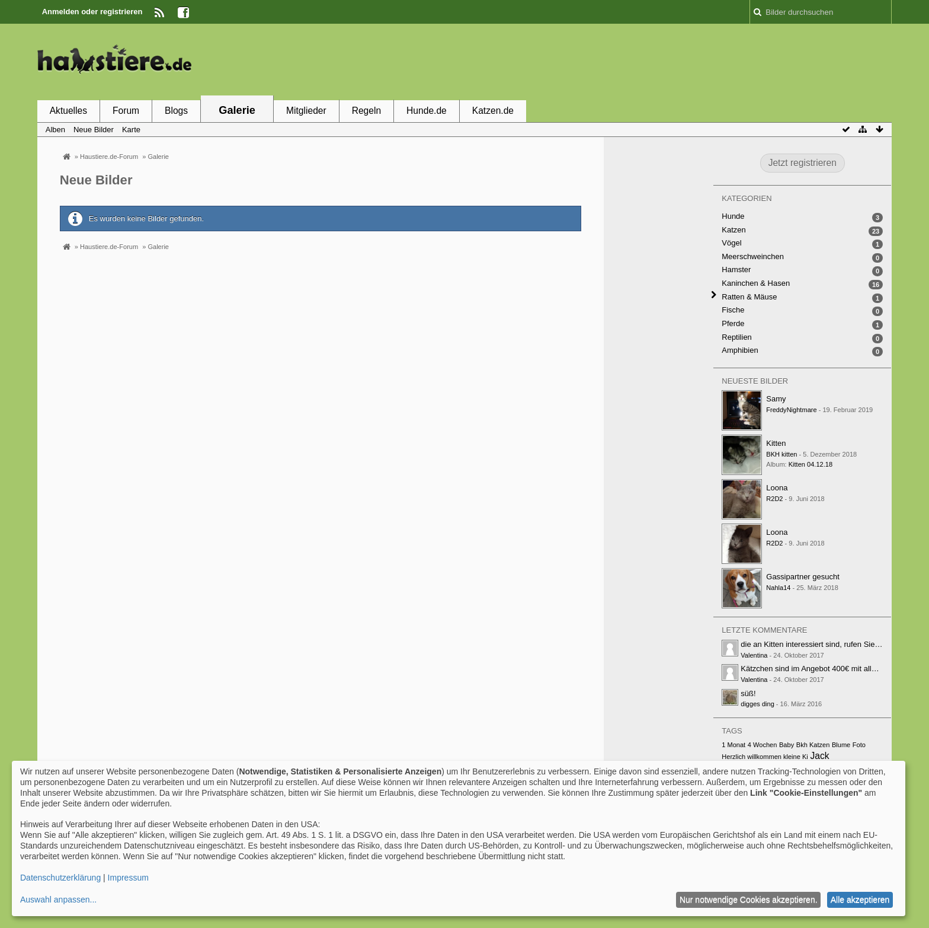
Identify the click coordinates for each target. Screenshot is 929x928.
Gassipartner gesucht (803, 576)
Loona (776, 487)
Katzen (733, 229)
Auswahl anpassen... (58, 899)
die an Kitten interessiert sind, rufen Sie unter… (821, 644)
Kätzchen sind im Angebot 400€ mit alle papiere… (826, 668)
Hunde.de (426, 111)
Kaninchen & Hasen (756, 283)
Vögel (731, 242)
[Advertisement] (676, 61)
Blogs (176, 111)
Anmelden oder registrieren (92, 11)
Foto (859, 744)
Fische (733, 309)
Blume (841, 744)
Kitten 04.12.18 (810, 464)
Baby (786, 744)
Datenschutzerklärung (60, 877)
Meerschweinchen (753, 256)
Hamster (736, 269)
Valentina (754, 655)
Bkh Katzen (813, 744)
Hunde (733, 216)
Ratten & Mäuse (749, 296)
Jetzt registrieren (802, 163)
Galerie (237, 110)
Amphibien (740, 350)
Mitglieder (306, 111)
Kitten (776, 443)
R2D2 (774, 498)
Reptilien (737, 337)
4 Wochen (762, 744)
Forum (126, 111)
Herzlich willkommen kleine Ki (765, 756)
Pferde (733, 323)
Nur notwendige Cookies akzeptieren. (749, 899)
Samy (776, 398)
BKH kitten (781, 454)
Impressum (128, 877)
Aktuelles (68, 111)
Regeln (366, 111)
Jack (819, 756)
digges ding (757, 703)
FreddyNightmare (791, 409)
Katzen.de (493, 111)
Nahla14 (778, 587)
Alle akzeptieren (860, 899)
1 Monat (733, 744)
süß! (748, 693)
